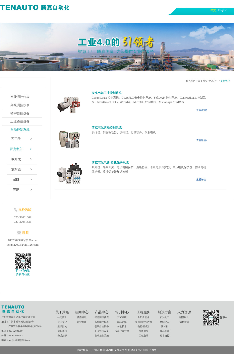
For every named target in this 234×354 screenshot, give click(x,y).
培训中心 (89, 18)
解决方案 (131, 18)
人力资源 (152, 18)
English (222, 10)
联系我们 (174, 18)
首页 (8, 18)
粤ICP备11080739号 (144, 350)
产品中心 (68, 18)
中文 (213, 10)
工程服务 (110, 18)
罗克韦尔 (225, 80)
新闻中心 (47, 18)
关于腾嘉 (26, 18)
